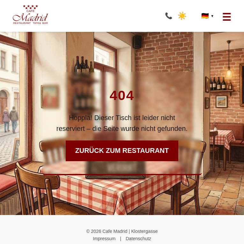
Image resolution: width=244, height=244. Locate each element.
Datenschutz (138, 238)
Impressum (104, 238)
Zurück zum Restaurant (122, 150)
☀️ (182, 15)
